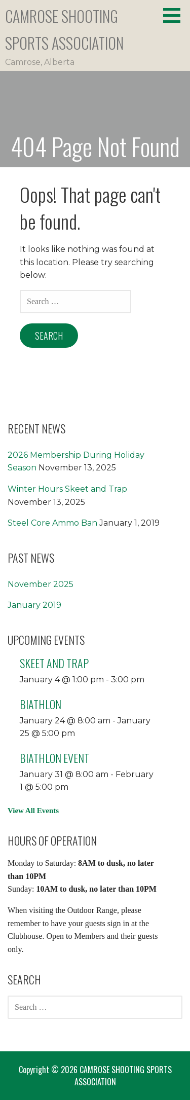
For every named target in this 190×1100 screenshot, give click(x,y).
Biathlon (40, 704)
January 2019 (34, 605)
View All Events (33, 810)
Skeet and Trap (54, 663)
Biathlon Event (54, 758)
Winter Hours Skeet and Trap (67, 489)
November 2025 (40, 584)
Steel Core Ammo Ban (52, 523)
